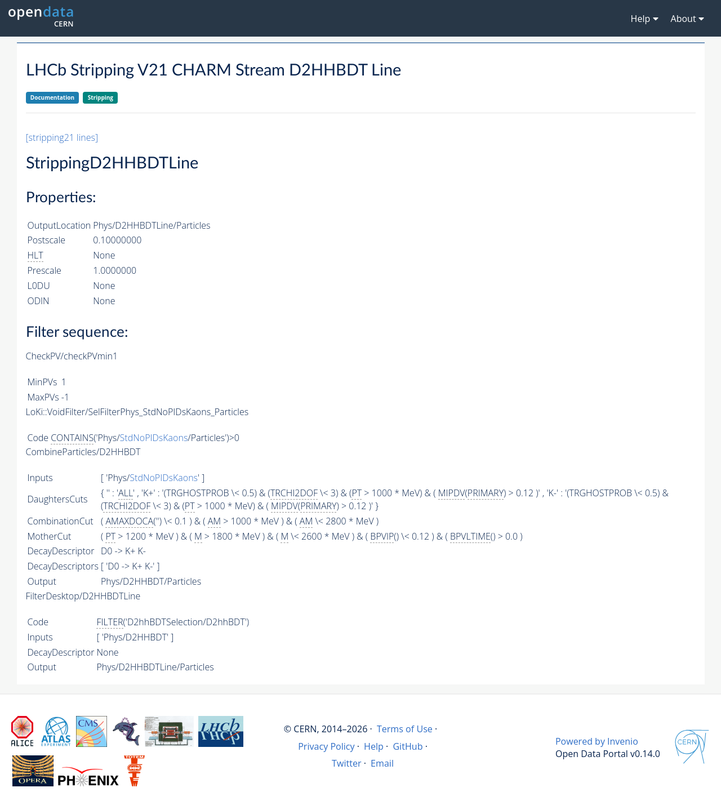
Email (382, 763)
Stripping (100, 97)
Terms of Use (405, 729)
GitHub (407, 746)
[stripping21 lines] (62, 137)
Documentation (52, 97)
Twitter (347, 763)
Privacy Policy (326, 746)
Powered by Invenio (596, 741)
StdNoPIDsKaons (154, 437)
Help (374, 746)
